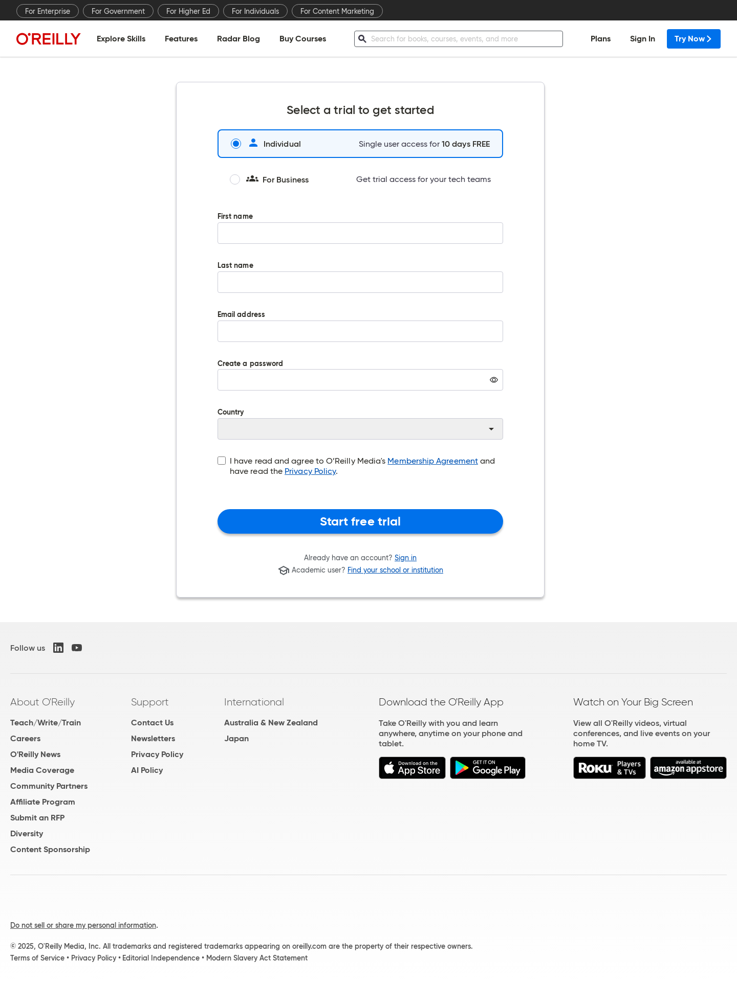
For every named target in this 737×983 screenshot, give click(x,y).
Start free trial (360, 521)
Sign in (406, 557)
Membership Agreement (432, 461)
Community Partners (49, 786)
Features (181, 38)
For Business (269, 179)
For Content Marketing (337, 11)
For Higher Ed (188, 11)
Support (150, 702)
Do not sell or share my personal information (83, 925)
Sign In (642, 38)
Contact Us (152, 722)
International (254, 702)
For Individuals (255, 11)
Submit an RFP (37, 817)
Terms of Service (37, 958)
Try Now (694, 38)
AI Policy (147, 770)
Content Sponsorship (50, 849)
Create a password (360, 382)
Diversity (26, 833)
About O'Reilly (42, 702)
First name (360, 235)
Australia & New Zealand (271, 722)
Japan (236, 738)
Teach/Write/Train (45, 722)
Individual (266, 143)
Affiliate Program (42, 801)
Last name (360, 284)
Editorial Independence (161, 958)
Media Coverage (42, 770)
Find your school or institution (395, 570)
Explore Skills (121, 38)
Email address (360, 333)
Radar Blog (238, 38)
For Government (118, 11)
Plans (601, 38)
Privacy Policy (310, 471)
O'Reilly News (35, 754)
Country (360, 424)
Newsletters (153, 738)
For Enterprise (47, 11)
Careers (25, 738)
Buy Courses (302, 38)
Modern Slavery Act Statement (257, 958)
